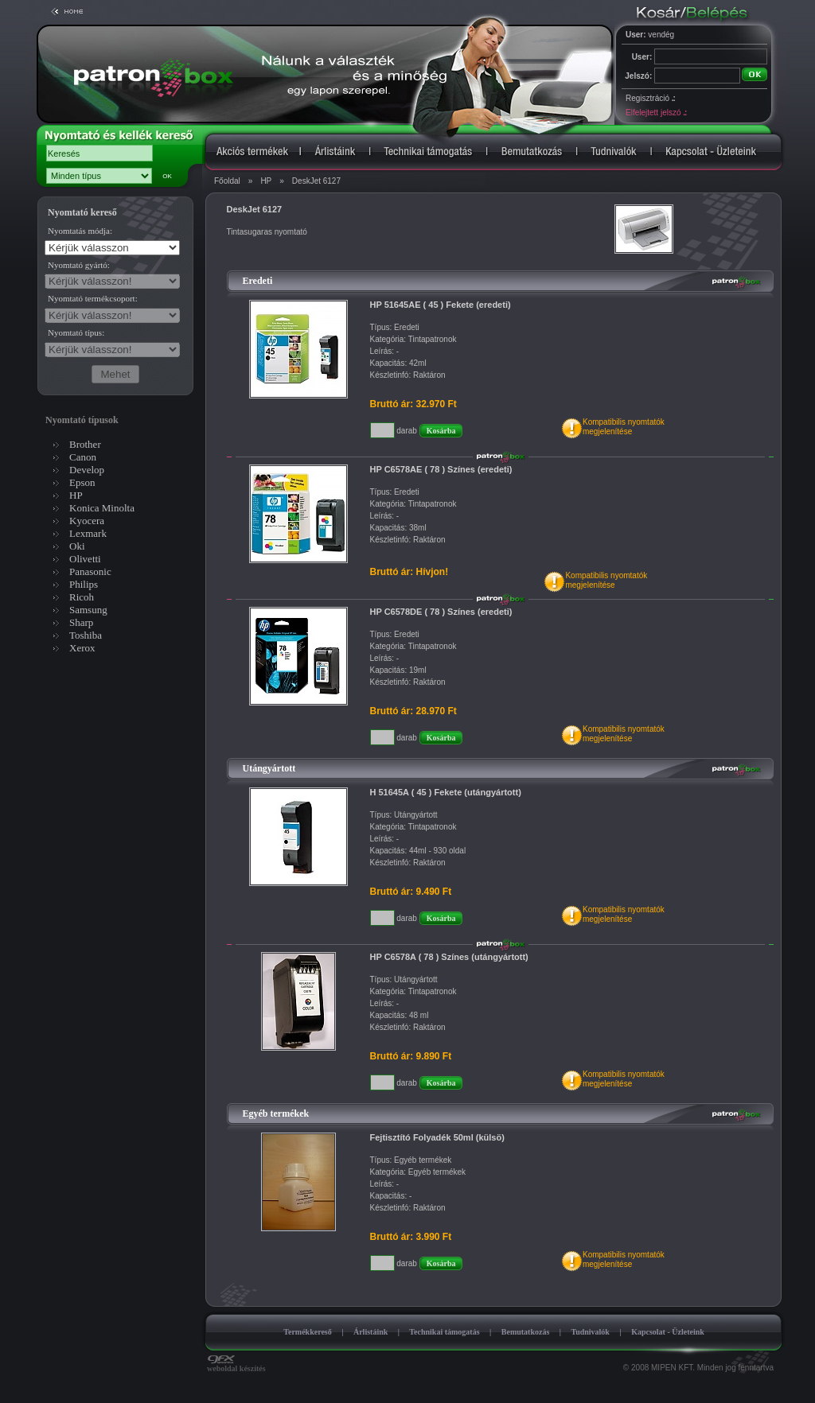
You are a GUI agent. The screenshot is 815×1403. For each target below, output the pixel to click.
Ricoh (81, 597)
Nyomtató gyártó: (79, 265)
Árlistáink (370, 1331)
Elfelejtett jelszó (656, 112)
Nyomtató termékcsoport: (93, 298)
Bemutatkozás (525, 1331)
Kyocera (86, 521)
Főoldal (227, 181)
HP (265, 181)
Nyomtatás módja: (80, 230)
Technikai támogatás (444, 1331)
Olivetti (85, 559)
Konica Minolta (102, 508)
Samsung (88, 610)
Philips (83, 584)
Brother (85, 444)
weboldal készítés (236, 1365)
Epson (82, 482)
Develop (86, 470)
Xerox (82, 648)
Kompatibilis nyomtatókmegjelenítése (624, 427)
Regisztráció (650, 98)
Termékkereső (307, 1331)
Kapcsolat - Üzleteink (667, 1331)
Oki (77, 546)
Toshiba (85, 635)
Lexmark (88, 533)
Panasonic (90, 571)
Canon (82, 457)
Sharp (81, 622)
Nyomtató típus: (76, 332)
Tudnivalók (590, 1331)
